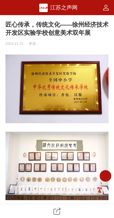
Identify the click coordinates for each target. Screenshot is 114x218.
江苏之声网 (64, 8)
